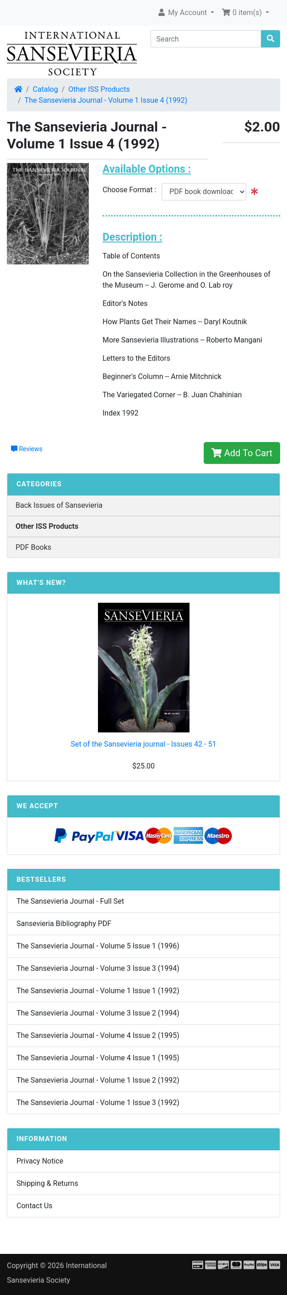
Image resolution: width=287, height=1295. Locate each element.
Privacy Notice (39, 1161)
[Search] (206, 38)
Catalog (45, 89)
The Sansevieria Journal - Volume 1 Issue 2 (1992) (97, 1080)
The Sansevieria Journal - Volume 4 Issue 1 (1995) (97, 1057)
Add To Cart (241, 452)
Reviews (27, 449)
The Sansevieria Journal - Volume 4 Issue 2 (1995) (97, 1035)
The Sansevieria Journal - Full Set (70, 901)
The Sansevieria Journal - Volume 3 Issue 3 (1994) (97, 968)
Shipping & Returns (47, 1183)
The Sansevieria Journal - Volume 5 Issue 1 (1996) (97, 946)
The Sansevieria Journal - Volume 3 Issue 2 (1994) (97, 1013)
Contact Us (34, 1205)
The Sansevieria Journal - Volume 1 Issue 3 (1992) (97, 1102)
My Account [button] (183, 12)
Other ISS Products (99, 89)
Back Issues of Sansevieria (59, 505)
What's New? (41, 583)
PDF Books (33, 547)
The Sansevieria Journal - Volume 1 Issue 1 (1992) (97, 990)
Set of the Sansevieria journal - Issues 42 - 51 (144, 744)
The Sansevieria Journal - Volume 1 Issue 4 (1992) (106, 100)
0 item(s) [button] (243, 12)
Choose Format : (132, 189)
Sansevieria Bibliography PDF (63, 923)
